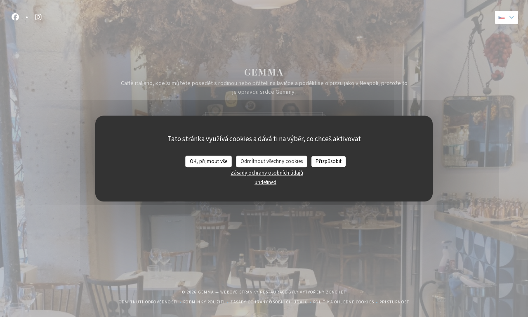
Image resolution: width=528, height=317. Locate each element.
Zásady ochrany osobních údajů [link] (267, 172)
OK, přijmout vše (208, 161)
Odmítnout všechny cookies (271, 161)
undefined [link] (265, 182)
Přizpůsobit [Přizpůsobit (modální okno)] (329, 161)
